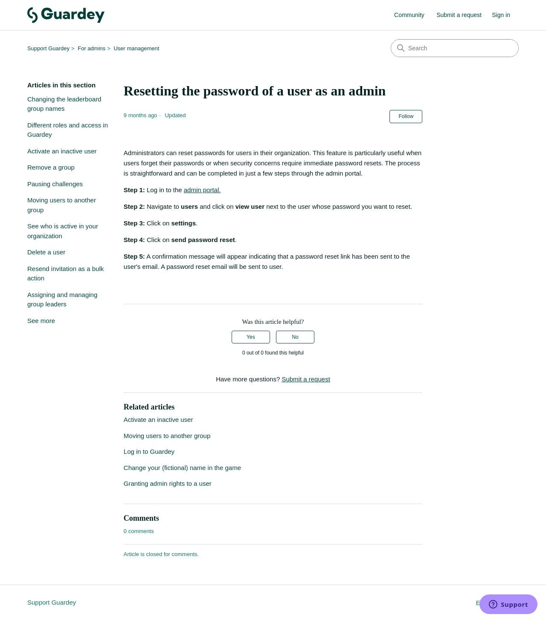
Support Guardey (48, 48)
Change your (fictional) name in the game (182, 467)
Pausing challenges (55, 183)
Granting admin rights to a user (168, 483)
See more (41, 320)
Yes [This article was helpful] (251, 337)
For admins (91, 48)
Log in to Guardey (149, 451)
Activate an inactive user (62, 151)
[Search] (454, 48)
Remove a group (51, 167)
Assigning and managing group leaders (62, 299)
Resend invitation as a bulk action (65, 273)
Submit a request (459, 15)
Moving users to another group (61, 204)
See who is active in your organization (62, 230)
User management (136, 48)
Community (409, 15)
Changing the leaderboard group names (64, 103)
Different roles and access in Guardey (67, 129)
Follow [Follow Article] (405, 116)
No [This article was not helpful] (295, 337)
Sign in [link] (501, 15)
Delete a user (46, 252)
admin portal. (202, 189)
